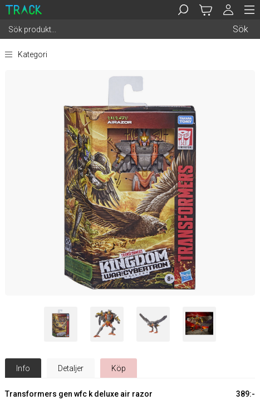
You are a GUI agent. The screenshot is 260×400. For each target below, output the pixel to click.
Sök (240, 29)
